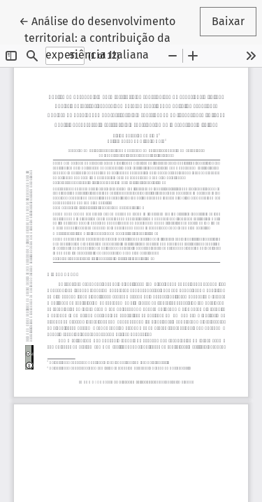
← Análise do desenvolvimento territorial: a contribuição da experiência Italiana (98, 37)
